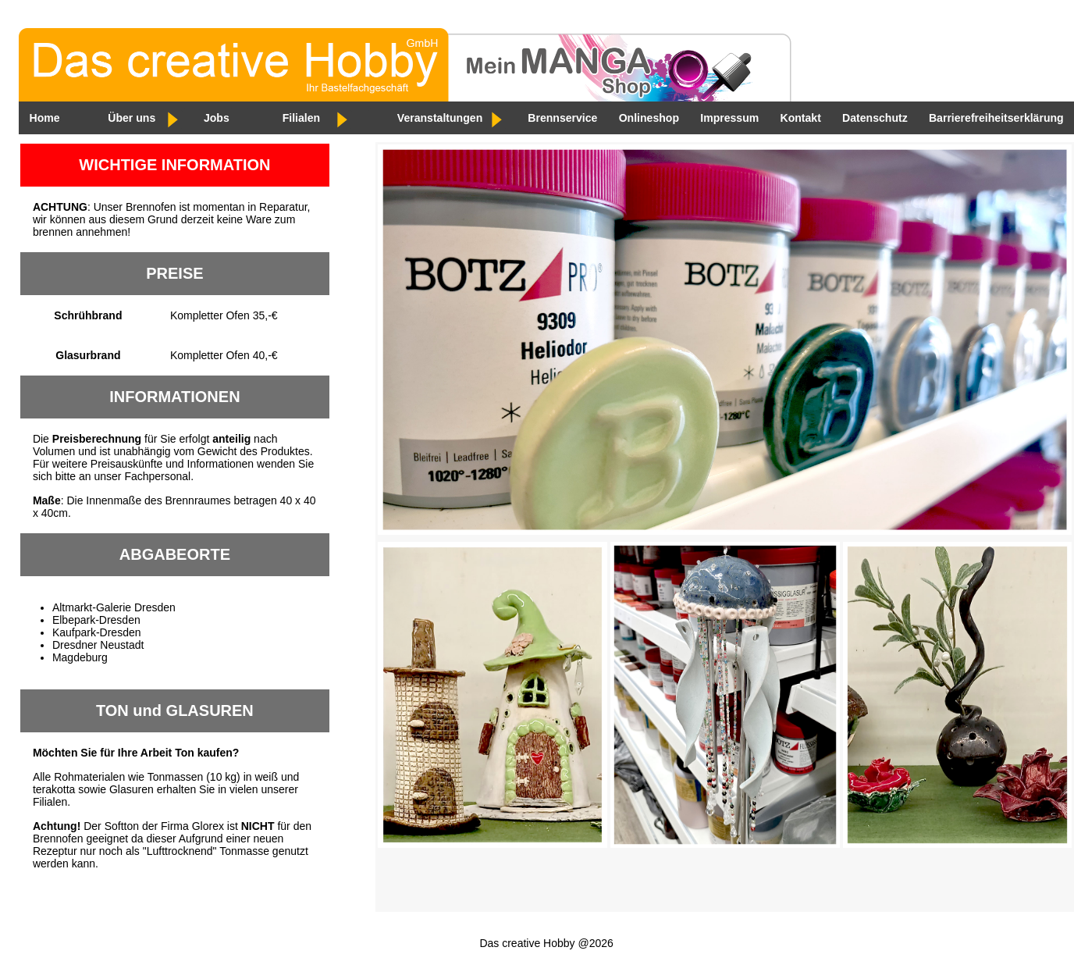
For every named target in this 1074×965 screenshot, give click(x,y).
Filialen (300, 118)
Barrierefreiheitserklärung (993, 118)
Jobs (216, 118)
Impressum (727, 118)
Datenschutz (872, 118)
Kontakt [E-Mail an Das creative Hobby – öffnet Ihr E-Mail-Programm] (797, 118)
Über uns (131, 118)
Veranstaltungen (439, 118)
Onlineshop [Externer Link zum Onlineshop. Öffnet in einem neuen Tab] (647, 118)
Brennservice (561, 118)
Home (44, 118)
